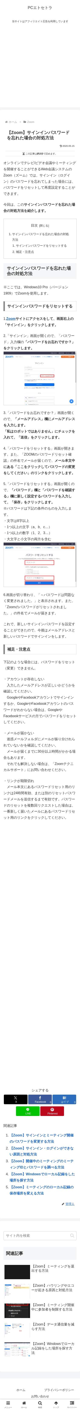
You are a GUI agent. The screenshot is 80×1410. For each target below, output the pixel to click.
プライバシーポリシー (59, 1390)
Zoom (11, 318)
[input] (40, 1235)
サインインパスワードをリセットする (41, 245)
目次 (34, 225)
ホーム (20, 1390)
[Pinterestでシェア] (52, 1111)
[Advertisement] (40, 67)
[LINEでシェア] (28, 1111)
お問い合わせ (40, 1396)
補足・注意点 (25, 251)
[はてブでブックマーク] (64, 1099)
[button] (72, 1235)
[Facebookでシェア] (40, 1099)
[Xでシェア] (16, 1099)
